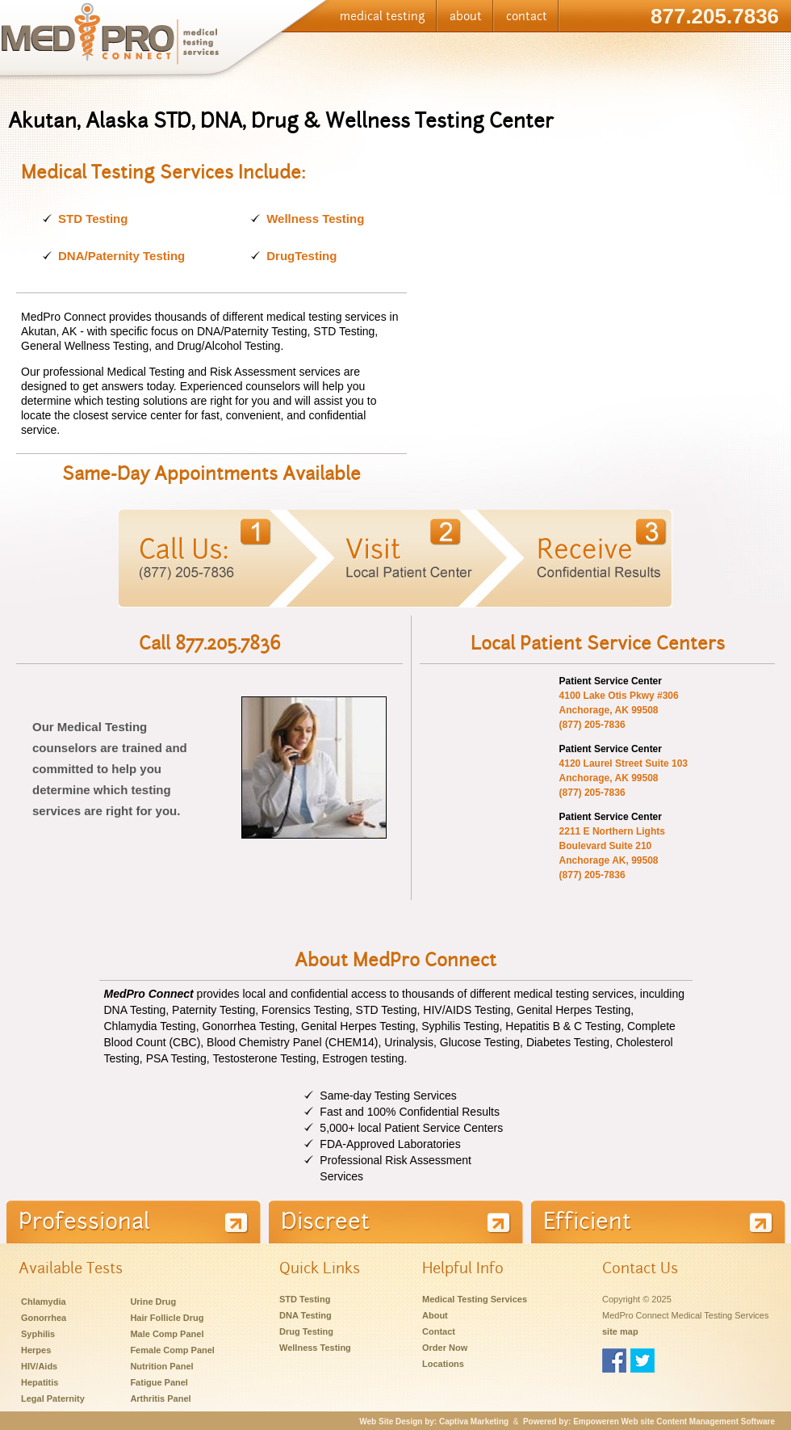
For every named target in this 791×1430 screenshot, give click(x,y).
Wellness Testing (315, 218)
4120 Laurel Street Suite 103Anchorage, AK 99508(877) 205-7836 (623, 778)
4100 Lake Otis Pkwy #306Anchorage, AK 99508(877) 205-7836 (619, 710)
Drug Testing (306, 1331)
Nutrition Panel (161, 1366)
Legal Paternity (53, 1398)
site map (620, 1331)
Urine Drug (153, 1301)
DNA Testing (305, 1315)
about (466, 16)
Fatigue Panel (159, 1382)
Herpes (36, 1350)
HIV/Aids (39, 1366)
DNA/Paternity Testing (121, 256)
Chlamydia (43, 1301)
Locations (443, 1364)
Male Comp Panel (166, 1334)
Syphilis (38, 1334)
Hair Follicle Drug (166, 1318)
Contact (438, 1331)
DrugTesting (301, 256)
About (435, 1315)
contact (526, 16)
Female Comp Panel (172, 1350)
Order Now (444, 1347)
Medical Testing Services (474, 1299)
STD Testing (93, 218)
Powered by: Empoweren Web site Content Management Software (649, 1421)
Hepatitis (39, 1382)
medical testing (382, 16)
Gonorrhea (43, 1318)
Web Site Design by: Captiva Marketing (433, 1421)
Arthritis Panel (160, 1398)
